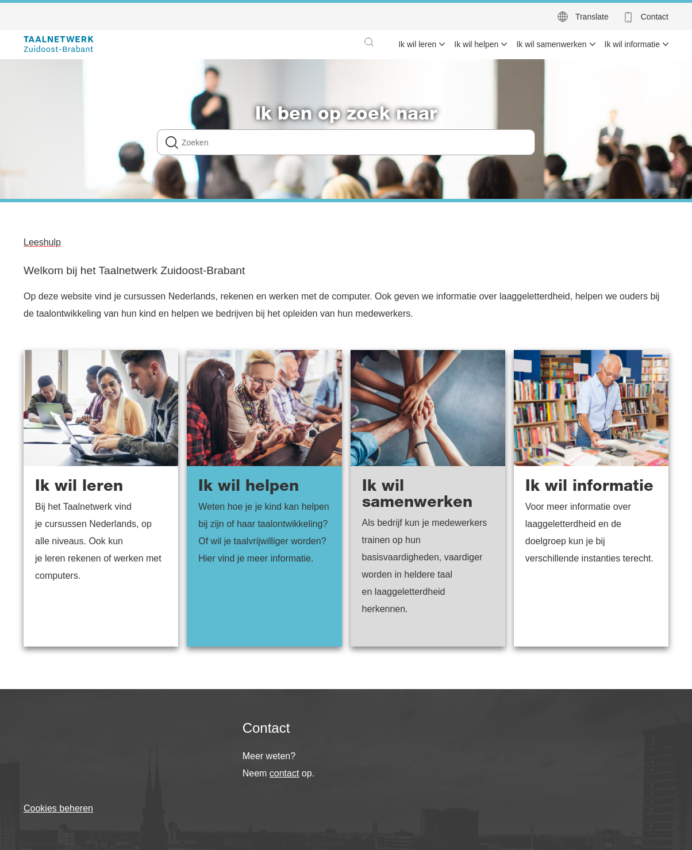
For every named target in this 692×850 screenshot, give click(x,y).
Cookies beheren (58, 808)
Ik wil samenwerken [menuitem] (551, 44)
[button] (369, 42)
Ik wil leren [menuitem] (417, 44)
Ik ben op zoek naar (346, 115)
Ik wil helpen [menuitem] (476, 44)
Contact (654, 16)
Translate (592, 16)
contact (284, 773)
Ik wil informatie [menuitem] (632, 44)
